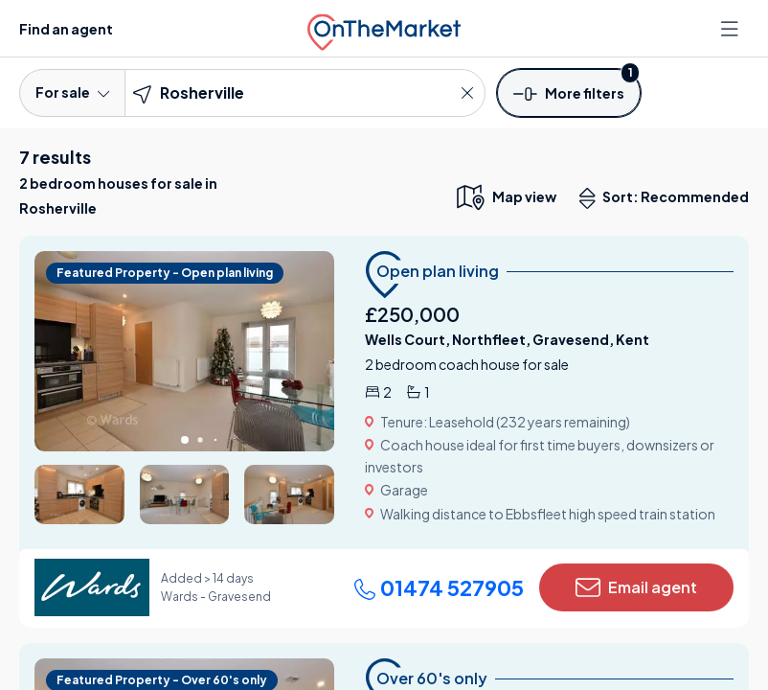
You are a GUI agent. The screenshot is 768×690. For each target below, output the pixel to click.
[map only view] (505, 196)
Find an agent (66, 28)
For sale (72, 92)
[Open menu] (731, 29)
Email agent (636, 587)
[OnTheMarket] (384, 28)
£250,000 (412, 314)
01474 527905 (438, 587)
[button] (569, 92)
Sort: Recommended (668, 198)
